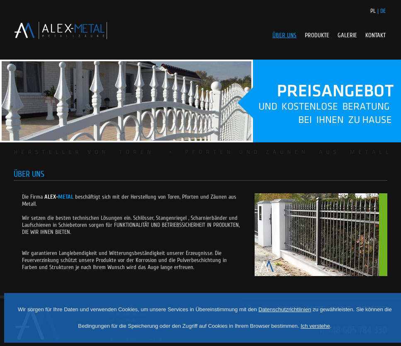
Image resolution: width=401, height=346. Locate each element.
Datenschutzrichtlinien (284, 309)
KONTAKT (375, 35)
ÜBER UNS (284, 35)
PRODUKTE (317, 35)
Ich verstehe (315, 326)
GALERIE (347, 35)
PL (373, 10)
